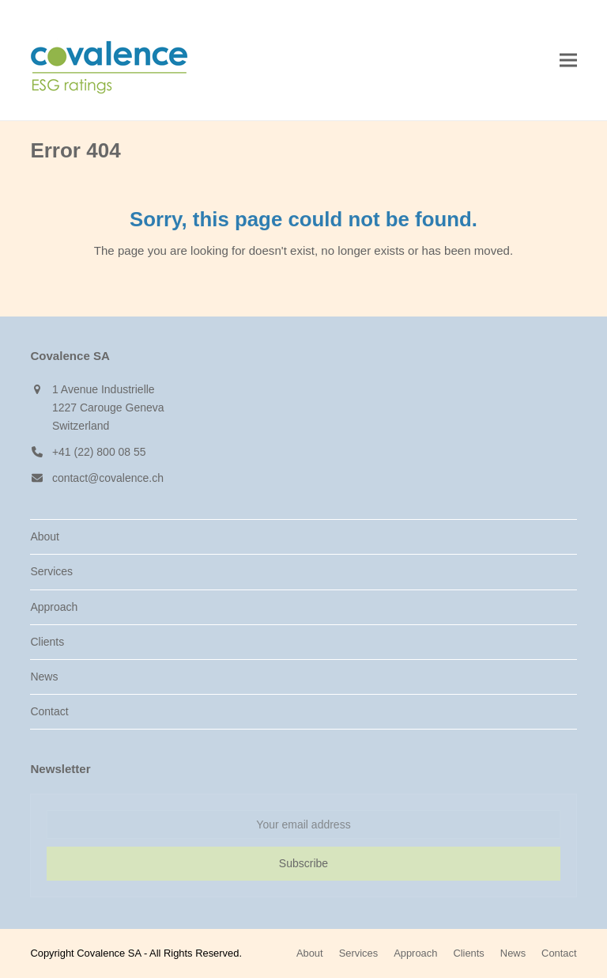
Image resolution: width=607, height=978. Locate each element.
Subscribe (303, 863)
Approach (53, 607)
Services (51, 571)
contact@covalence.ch (108, 478)
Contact (49, 711)
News (44, 676)
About (44, 536)
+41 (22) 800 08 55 (99, 451)
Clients (47, 641)
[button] (568, 60)
